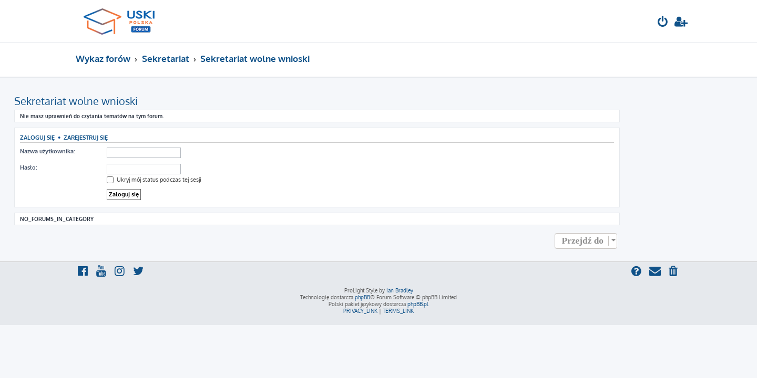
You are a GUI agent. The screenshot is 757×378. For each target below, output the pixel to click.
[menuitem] (663, 23)
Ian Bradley (399, 290)
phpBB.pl (417, 304)
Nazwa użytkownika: (108, 151)
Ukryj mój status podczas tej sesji (215, 179)
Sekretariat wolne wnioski (137, 101)
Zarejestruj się (147, 137)
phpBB (362, 297)
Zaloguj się (98, 137)
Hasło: (89, 167)
